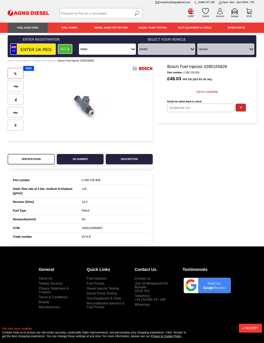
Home (11, 60)
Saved (205, 16)
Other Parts (236, 27)
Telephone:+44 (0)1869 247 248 (150, 297)
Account (220, 16)
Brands (44, 302)
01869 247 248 (206, 2)
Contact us (142, 278)
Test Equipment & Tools (194, 27)
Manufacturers (49, 307)
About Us (45, 278)
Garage (235, 16)
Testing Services (51, 283)
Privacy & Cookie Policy (166, 336)
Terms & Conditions (53, 297)
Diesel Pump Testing (153, 27)
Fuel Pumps (69, 27)
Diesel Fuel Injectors (44, 60)
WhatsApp (142, 304)
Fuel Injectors (27, 27)
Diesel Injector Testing (111, 27)
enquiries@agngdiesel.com (175, 2)
